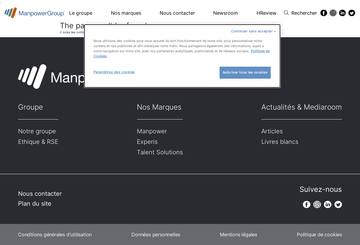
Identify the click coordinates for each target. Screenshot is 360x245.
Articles (272, 131)
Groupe (30, 107)
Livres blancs (279, 141)
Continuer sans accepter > (253, 31)
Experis (147, 141)
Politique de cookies (319, 234)
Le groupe (80, 13)
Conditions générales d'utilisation (55, 234)
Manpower (152, 131)
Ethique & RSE (38, 141)
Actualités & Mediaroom (301, 107)
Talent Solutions (160, 152)
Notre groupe (37, 131)
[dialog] (182, 56)
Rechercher (304, 13)
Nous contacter (177, 13)
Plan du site (34, 203)
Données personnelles (155, 234)
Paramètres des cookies (114, 72)
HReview (266, 13)
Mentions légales (238, 234)
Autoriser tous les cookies (245, 72)
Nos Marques (159, 107)
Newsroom (225, 13)
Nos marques (126, 13)
